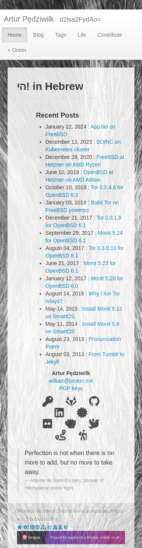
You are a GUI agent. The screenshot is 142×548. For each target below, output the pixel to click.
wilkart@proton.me (71, 381)
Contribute (110, 35)
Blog (38, 35)
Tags (60, 35)
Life (82, 35)
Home (15, 35)
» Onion (17, 50)
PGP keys (71, 388)
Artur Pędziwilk (29, 19)
